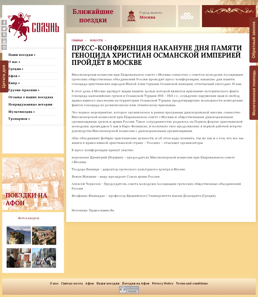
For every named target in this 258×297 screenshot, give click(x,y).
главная (77, 40)
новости (96, 40)
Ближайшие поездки (93, 15)
